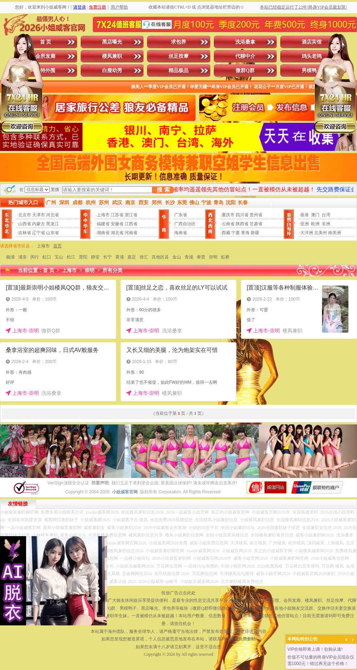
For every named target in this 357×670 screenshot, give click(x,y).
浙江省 (131, 214)
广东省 (180, 214)
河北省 (52, 214)
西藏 (226, 232)
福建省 (103, 223)
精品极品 (178, 70)
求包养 (178, 42)
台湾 (326, 214)
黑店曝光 (112, 42)
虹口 (46, 257)
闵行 (34, 257)
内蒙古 (38, 223)
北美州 (320, 232)
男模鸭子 (312, 70)
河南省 (131, 232)
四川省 (242, 214)
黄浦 (119, 257)
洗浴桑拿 (245, 42)
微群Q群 (245, 70)
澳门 (315, 214)
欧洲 (315, 223)
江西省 (131, 223)
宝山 (59, 257)
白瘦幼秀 (112, 70)
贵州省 (256, 214)
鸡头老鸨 (312, 56)
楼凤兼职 (112, 56)
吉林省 (24, 232)
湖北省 (117, 232)
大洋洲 (306, 232)
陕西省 (242, 223)
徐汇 (144, 257)
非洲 (326, 223)
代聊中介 (245, 56)
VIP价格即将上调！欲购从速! (315, 649)
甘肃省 (256, 223)
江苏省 (117, 214)
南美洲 (334, 232)
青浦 (189, 257)
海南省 (180, 232)
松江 (71, 257)
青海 (245, 232)
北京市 (24, 214)
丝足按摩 (178, 56)
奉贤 (201, 257)
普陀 (83, 257)
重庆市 (228, 214)
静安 (95, 257)
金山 (176, 257)
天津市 (38, 214)
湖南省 (103, 232)
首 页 (45, 42)
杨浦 (10, 257)
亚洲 (304, 223)
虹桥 (225, 257)
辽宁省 (38, 232)
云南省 (228, 223)
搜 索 (163, 190)
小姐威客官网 (125, 491)
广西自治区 (185, 223)
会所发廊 (45, 56)
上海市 (103, 214)
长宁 (107, 257)
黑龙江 (52, 223)
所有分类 (112, 270)
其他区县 (160, 257)
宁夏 (235, 232)
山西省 (24, 223)
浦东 (22, 257)
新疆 (255, 232)
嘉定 (131, 257)
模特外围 (45, 70)
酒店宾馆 (312, 42)
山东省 (52, 232)
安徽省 (117, 223)
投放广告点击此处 (178, 592)
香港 (304, 214)
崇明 (213, 257)
